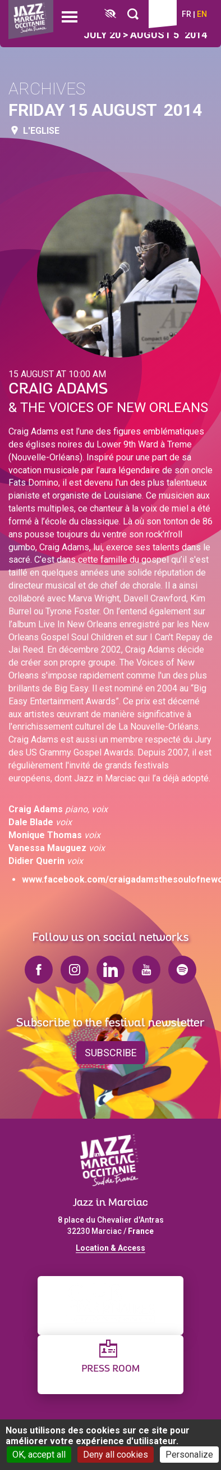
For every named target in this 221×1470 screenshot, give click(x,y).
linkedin (110, 970)
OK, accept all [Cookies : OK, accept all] (39, 1454)
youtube (146, 970)
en (202, 14)
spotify (182, 970)
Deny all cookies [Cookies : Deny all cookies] (115, 1454)
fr (186, 14)
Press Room (110, 1369)
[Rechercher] (133, 14)
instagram (75, 970)
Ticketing (163, 14)
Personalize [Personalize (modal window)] (189, 1454)
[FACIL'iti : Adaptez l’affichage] (110, 14)
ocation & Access (112, 1247)
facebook (39, 970)
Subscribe (111, 1053)
